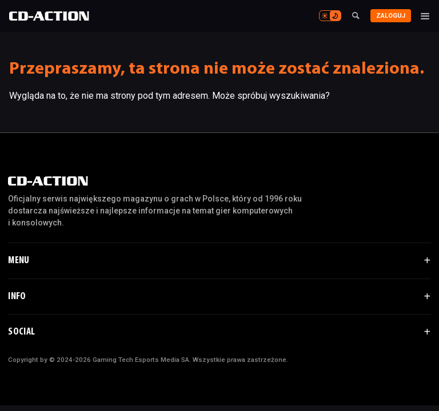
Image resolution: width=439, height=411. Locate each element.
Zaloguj (390, 15)
